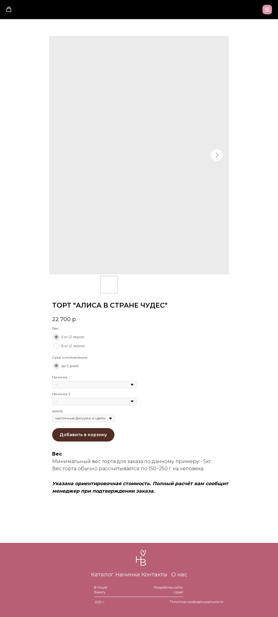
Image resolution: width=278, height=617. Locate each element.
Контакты (154, 574)
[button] (9, 9)
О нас (179, 574)
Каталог (102, 574)
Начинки (127, 574)
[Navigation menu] (267, 9)
